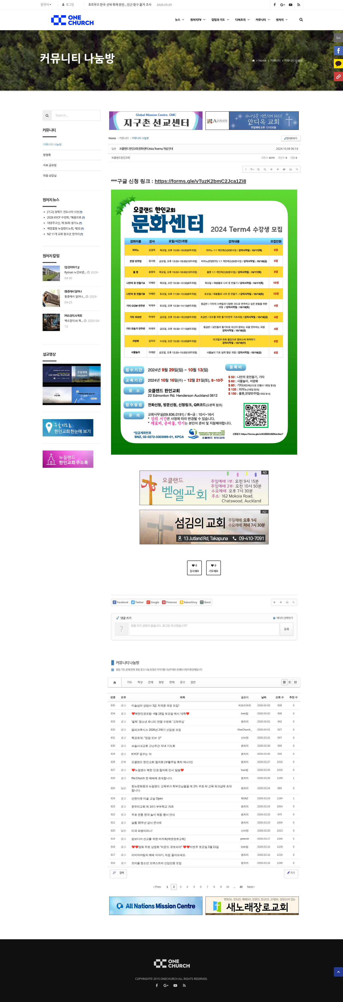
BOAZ (244, 798)
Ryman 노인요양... (75, 272)
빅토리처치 (244, 705)
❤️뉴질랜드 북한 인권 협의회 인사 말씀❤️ (158, 770)
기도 (129, 682)
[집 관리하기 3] (71, 267)
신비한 (245, 737)
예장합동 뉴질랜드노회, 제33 (63, 228)
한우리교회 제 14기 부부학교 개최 (153, 806)
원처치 (282, 20)
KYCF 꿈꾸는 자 (142, 754)
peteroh (244, 838)
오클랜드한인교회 (120, 157)
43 (241, 887)
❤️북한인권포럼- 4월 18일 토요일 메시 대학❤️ (160, 713)
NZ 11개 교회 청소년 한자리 (63, 234)
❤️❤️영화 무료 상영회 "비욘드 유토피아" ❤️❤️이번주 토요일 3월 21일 (175, 847)
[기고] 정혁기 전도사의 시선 (63, 212)
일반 (193, 682)
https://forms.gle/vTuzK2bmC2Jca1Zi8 (200, 181)
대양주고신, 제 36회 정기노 (63, 223)
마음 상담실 (49, 176)
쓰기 (291, 872)
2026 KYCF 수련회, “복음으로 (64, 217)
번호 (112, 697)
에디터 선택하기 (283, 618)
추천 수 (293, 697)
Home (262, 58)
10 (227, 887)
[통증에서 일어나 (73, 291)
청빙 (161, 682)
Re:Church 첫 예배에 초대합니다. (152, 778)
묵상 (140, 682)
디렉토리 (243, 20)
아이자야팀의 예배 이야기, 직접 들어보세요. (159, 855)
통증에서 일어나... (74, 296)
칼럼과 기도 (220, 20)
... (234, 887)
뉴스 (180, 20)
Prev (157, 887)
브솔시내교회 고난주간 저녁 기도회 (153, 746)
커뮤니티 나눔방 (293, 58)
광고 (182, 682)
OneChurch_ (244, 729)
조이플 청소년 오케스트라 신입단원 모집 (157, 863)
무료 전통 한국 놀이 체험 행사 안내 (153, 814)
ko (338, 38)
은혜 (150, 682)
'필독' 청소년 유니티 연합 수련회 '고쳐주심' (158, 721)
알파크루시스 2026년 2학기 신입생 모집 (156, 729)
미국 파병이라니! (142, 830)
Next (251, 887)
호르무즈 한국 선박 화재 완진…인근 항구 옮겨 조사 (119, 5)
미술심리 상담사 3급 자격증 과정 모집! (155, 705)
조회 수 (280, 697)
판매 (171, 682)
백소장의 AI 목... (73, 321)
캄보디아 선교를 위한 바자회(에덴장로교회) (158, 839)
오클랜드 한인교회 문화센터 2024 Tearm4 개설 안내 (146, 148)
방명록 (47, 155)
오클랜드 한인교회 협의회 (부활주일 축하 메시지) (162, 762)
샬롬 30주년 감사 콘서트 (147, 822)
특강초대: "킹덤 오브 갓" (146, 738)
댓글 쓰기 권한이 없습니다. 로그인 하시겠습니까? (159, 626)
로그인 (70, 5)
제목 (182, 697)
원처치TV (198, 20)
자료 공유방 (49, 165)
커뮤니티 (263, 20)
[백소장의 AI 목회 (73, 315)
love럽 (244, 713)
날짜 (263, 697)
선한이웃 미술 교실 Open (147, 798)
